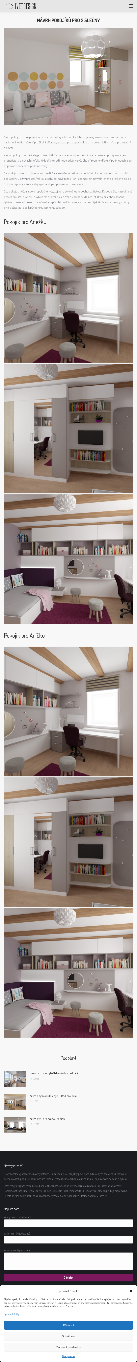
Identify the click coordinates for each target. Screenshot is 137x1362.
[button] (131, 1291)
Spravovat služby (11, 1314)
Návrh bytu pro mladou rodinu (47, 1119)
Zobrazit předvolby (68, 1347)
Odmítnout (68, 1336)
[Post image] (15, 1079)
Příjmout (68, 1325)
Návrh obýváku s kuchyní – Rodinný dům (53, 1096)
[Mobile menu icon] (131, 6)
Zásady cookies (68, 1356)
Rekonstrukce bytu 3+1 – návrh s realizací (54, 1073)
